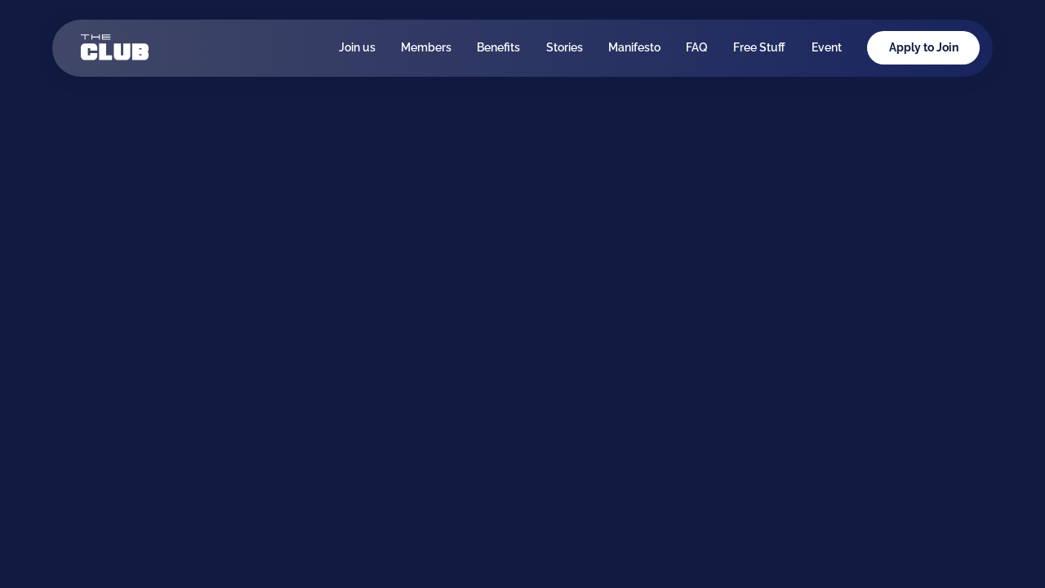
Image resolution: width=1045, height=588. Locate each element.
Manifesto (634, 47)
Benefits (498, 47)
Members (426, 47)
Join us (357, 47)
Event (827, 47)
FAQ (697, 47)
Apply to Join (923, 47)
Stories (564, 47)
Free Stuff (759, 47)
